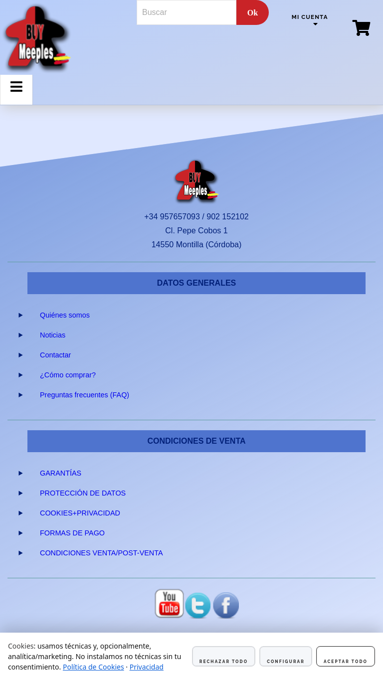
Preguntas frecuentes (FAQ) (84, 395)
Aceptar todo (346, 661)
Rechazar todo (223, 661)
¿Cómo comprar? (68, 375)
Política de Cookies (93, 667)
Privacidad (147, 667)
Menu (16, 95)
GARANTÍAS (60, 473)
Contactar (55, 355)
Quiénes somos (65, 315)
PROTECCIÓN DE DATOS (83, 493)
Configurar (286, 661)
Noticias (52, 335)
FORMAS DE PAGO (72, 533)
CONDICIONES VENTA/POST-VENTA (101, 553)
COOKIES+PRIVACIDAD (80, 513)
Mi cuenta (310, 16)
